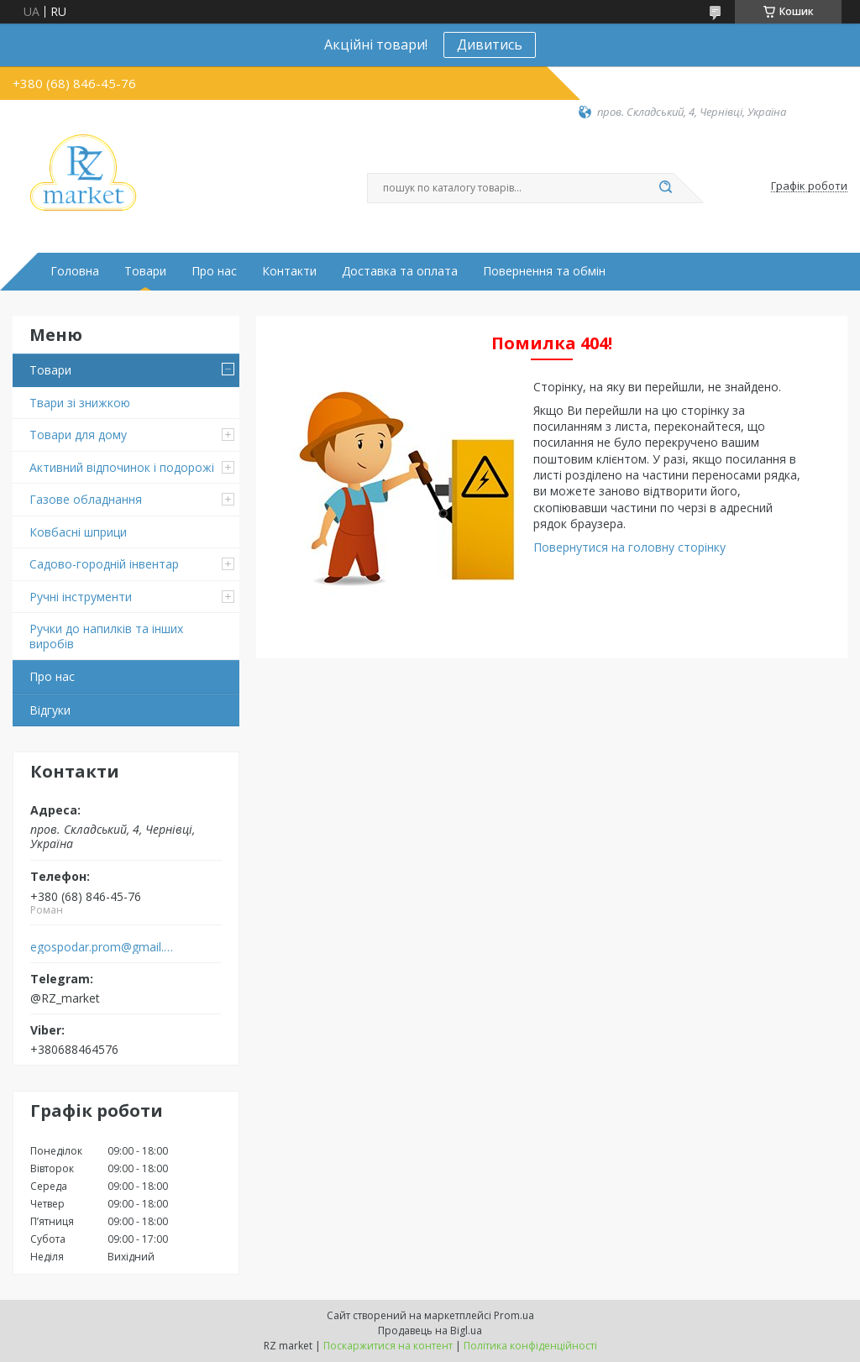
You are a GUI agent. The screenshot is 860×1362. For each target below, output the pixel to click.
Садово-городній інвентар (104, 564)
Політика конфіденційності (530, 1345)
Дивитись (489, 44)
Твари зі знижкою (79, 403)
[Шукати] (665, 188)
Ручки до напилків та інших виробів (106, 636)
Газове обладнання (85, 499)
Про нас (214, 271)
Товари (145, 271)
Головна (74, 271)
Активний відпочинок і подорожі (121, 467)
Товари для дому (78, 435)
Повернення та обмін (544, 271)
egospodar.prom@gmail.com (103, 947)
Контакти (289, 271)
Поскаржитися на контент (388, 1345)
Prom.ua (514, 1315)
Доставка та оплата (400, 271)
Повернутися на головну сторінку (629, 547)
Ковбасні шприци (78, 532)
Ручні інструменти (80, 597)
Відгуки (50, 710)
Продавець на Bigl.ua (430, 1330)
